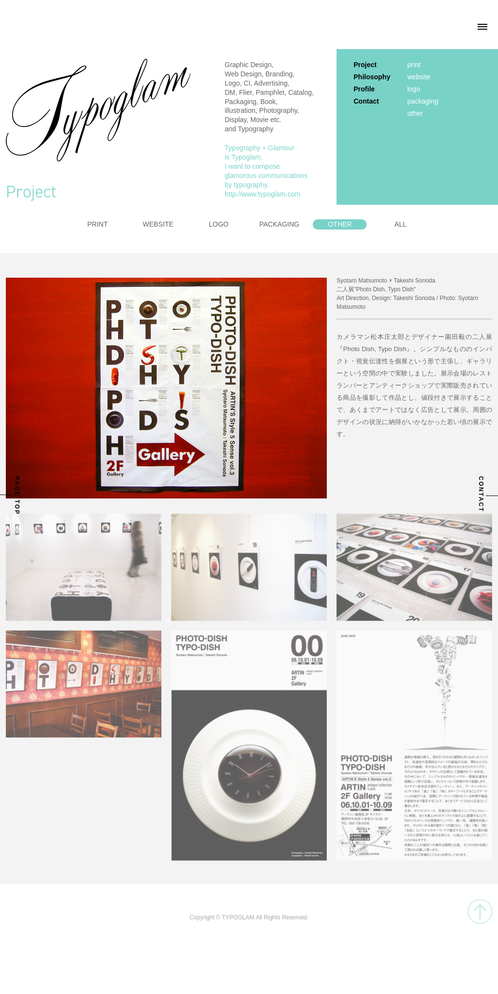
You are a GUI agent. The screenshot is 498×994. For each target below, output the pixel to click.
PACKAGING (279, 224)
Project (365, 65)
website (418, 77)
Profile (364, 89)
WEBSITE (158, 224)
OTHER (340, 224)
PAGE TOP (17, 495)
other (415, 113)
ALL (400, 224)
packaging (422, 101)
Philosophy (372, 77)
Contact (366, 101)
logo (413, 89)
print (413, 65)
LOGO (218, 224)
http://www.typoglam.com (263, 194)
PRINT (97, 224)
